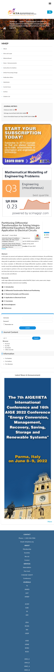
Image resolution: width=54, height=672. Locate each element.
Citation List (6, 96)
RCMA (27, 626)
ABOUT (27, 545)
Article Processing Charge (10, 72)
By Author (8, 347)
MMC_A (27, 666)
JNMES (27, 589)
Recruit (27, 556)
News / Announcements (10, 63)
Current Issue (7, 87)
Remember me (9, 324)
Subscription (27, 567)
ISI (27, 611)
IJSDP (27, 633)
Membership (27, 549)
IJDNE (27, 644)
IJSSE (27, 640)
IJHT (27, 593)
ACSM (27, 604)
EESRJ (27, 648)
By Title (7, 345)
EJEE (27, 608)
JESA (27, 622)
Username (6, 318)
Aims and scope (7, 53)
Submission (6, 82)
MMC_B (27, 670)
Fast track (27, 571)
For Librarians (9, 364)
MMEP (21, 22)
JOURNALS (27, 582)
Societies (27, 553)
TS (27, 586)
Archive (5, 91)
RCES (27, 651)
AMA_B (27, 662)
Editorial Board (7, 58)
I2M (27, 615)
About (5, 48)
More (50, 521)
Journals (13, 22)
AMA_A (27, 659)
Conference (27, 578)
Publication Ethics (8, 77)
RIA (27, 629)
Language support (27, 575)
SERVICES (27, 564)
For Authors (8, 361)
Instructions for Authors (9, 68)
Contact (27, 560)
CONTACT (27, 534)
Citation (4, 248)
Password (5, 321)
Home (4, 28)
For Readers (8, 358)
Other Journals (9, 349)
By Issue (7, 343)
